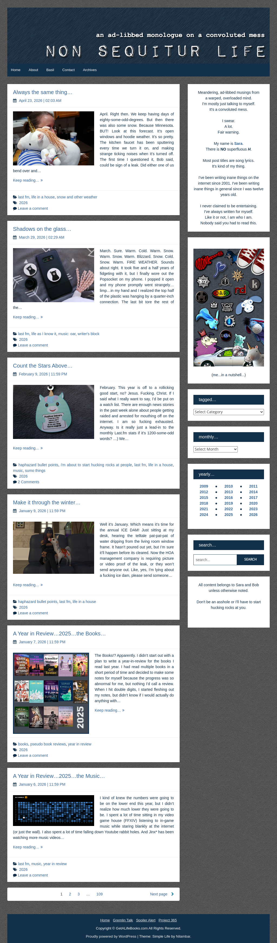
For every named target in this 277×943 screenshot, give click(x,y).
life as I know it (43, 334)
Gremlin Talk (123, 920)
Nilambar (183, 936)
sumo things (35, 470)
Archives (90, 70)
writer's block (88, 334)
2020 (253, 503)
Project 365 (168, 920)
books (23, 744)
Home (15, 70)
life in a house (43, 197)
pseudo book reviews (48, 744)
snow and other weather (77, 197)
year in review (79, 744)
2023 (253, 509)
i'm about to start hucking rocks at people (96, 465)
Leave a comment (33, 208)
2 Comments (28, 482)
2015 (204, 497)
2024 (204, 514)
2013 (229, 492)
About (33, 70)
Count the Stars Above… (42, 366)
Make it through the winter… (47, 502)
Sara (238, 143)
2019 (229, 503)
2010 (229, 486)
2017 (253, 497)
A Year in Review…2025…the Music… (59, 776)
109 (99, 894)
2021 (204, 509)
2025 (229, 514)
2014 (253, 492)
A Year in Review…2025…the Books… (59, 634)
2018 (204, 503)
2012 (204, 492)
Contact (68, 70)
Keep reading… (32, 180)
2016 (229, 497)
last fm (23, 197)
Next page (162, 894)
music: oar (67, 334)
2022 (229, 509)
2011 (253, 486)
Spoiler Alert (146, 920)
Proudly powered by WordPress (111, 936)
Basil (50, 70)
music (18, 470)
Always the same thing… (42, 92)
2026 (23, 203)
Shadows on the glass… (42, 229)
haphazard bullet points (38, 465)
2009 (204, 486)
